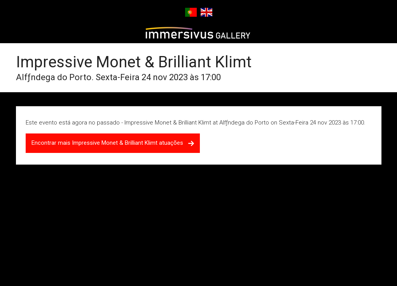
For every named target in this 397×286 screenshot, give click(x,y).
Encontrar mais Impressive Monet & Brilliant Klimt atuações (112, 142)
